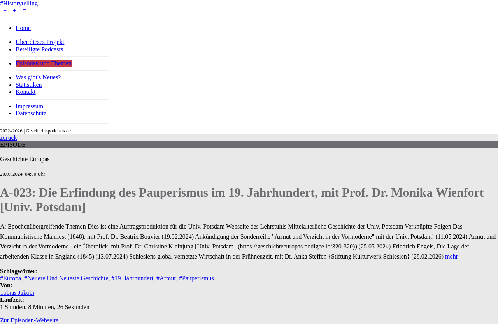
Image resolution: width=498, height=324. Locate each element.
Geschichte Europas (25, 159)
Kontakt (26, 91)
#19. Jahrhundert (133, 278)
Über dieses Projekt (40, 42)
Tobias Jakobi (17, 292)
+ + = (14, 10)
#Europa (10, 278)
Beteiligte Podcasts (39, 49)
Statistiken (29, 84)
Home (23, 28)
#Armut (166, 278)
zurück (8, 137)
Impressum (29, 106)
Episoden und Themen (44, 63)
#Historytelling (19, 3)
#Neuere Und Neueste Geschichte (66, 278)
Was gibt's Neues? (38, 77)
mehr (451, 256)
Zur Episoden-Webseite (29, 320)
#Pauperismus (196, 278)
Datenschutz (31, 113)
